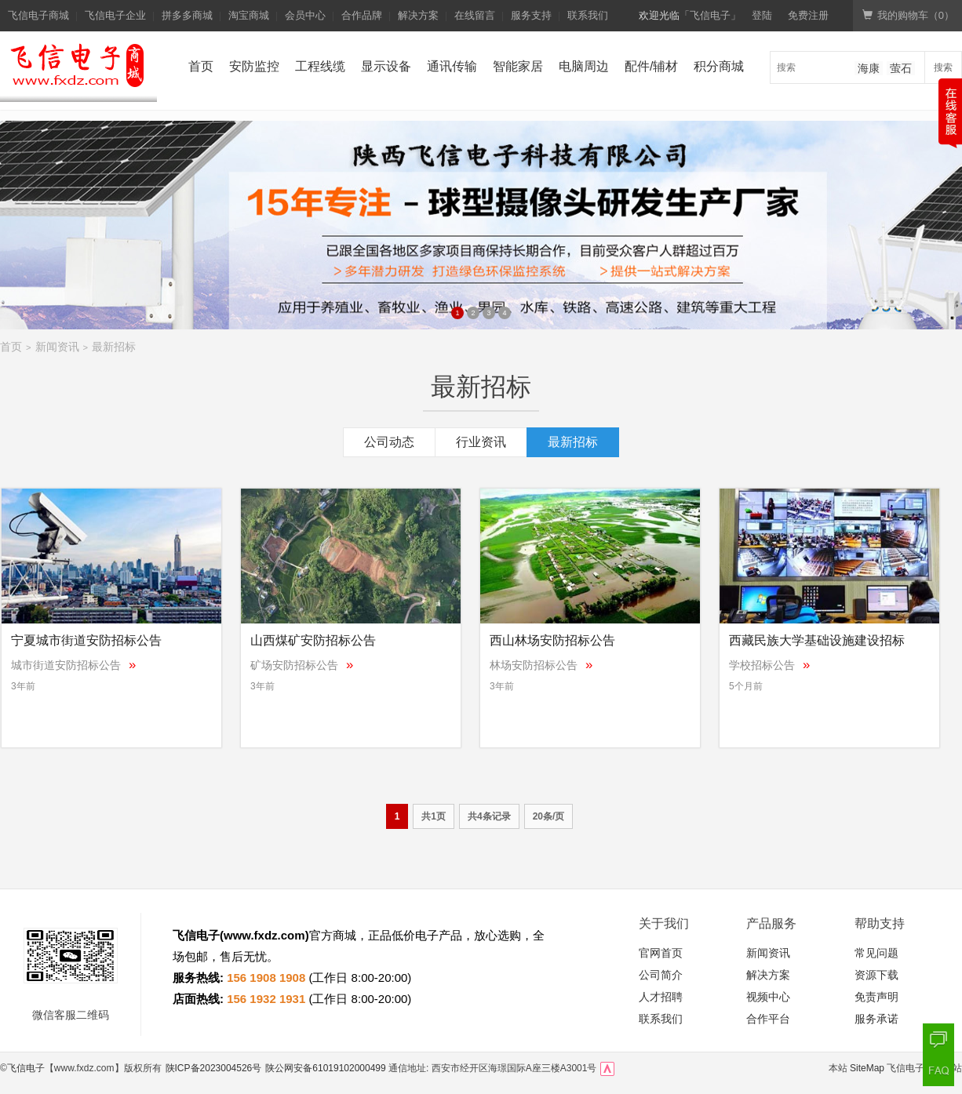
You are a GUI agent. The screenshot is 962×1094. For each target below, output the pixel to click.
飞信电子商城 (38, 15)
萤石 (901, 68)
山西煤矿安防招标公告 (313, 640)
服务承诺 (876, 1018)
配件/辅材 (651, 66)
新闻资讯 (57, 346)
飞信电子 (26, 1068)
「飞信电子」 (710, 15)
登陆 (762, 15)
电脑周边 (584, 66)
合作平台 (768, 1018)
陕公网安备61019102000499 (325, 1068)
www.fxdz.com (264, 935)
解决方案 (418, 15)
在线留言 (474, 15)
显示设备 (386, 66)
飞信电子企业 (115, 15)
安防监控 (254, 66)
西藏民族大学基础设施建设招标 (817, 640)
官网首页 (661, 953)
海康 (869, 68)
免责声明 (876, 996)
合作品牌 (361, 15)
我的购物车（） (908, 15)
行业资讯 (481, 442)
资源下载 (876, 975)
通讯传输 (452, 66)
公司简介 (661, 975)
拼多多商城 (187, 15)
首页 (200, 66)
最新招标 (114, 346)
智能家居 (518, 66)
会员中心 (305, 15)
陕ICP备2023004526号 (214, 1068)
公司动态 (389, 442)
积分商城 (719, 66)
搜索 (943, 67)
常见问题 (876, 953)
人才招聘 (661, 996)
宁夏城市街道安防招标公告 (86, 640)
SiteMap (867, 1068)
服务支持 (531, 15)
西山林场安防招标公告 (552, 640)
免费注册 (808, 15)
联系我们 (587, 15)
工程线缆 (320, 66)
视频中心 (768, 996)
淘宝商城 (248, 15)
